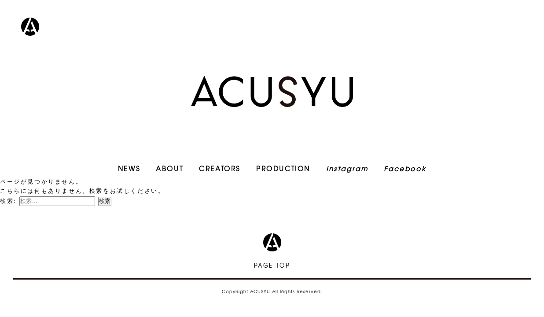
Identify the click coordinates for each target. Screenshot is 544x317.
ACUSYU (272, 91)
